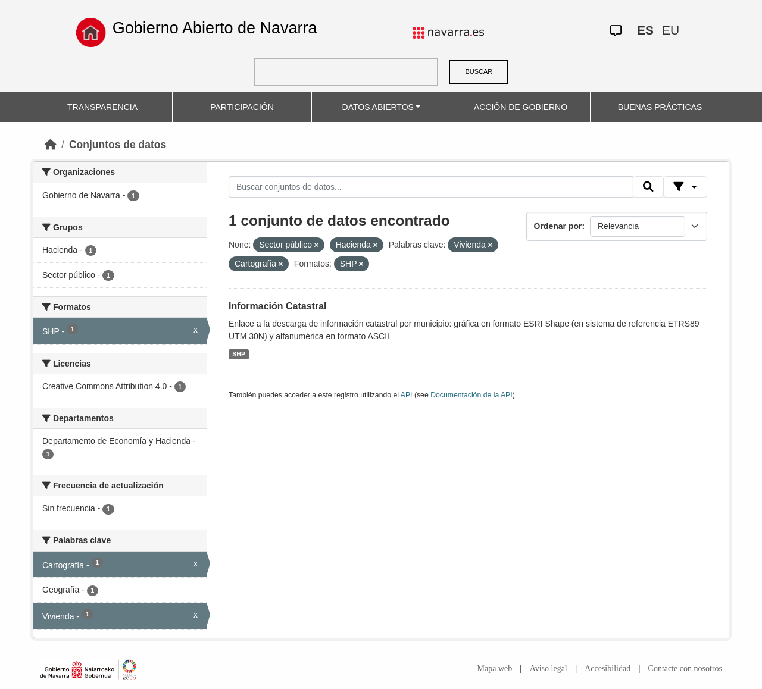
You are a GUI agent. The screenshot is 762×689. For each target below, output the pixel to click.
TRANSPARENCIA (102, 107)
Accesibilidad (607, 668)
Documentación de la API (471, 395)
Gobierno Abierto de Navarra (215, 28)
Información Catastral (277, 306)
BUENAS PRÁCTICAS (660, 107)
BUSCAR (478, 71)
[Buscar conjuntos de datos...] (431, 187)
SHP (238, 354)
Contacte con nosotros (685, 668)
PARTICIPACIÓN (242, 107)
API (407, 395)
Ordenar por (558, 226)
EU (670, 30)
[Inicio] (51, 145)
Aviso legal (548, 668)
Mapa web (495, 668)
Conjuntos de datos (117, 145)
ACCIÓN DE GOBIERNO (520, 107)
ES (645, 30)
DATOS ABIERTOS (378, 107)
